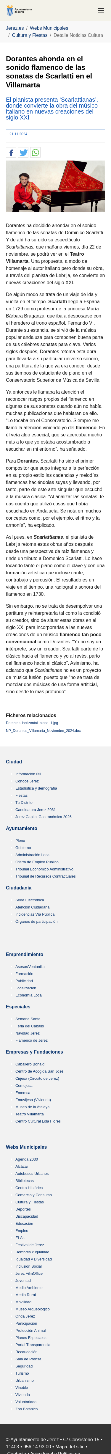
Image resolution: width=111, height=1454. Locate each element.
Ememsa (22, 1092)
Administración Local (32, 855)
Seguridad (24, 1366)
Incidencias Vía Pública (34, 914)
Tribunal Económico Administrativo (44, 869)
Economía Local (29, 995)
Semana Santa (28, 1019)
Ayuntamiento (21, 828)
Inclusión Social (28, 1266)
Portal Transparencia (32, 1345)
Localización (25, 988)
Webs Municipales (26, 1147)
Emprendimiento (24, 954)
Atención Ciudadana (32, 907)
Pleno (20, 840)
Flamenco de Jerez (31, 1040)
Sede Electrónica (29, 900)
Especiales (18, 1006)
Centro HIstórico (29, 1188)
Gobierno (23, 847)
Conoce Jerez (27, 781)
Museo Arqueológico (32, 1309)
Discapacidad (26, 1216)
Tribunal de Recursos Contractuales (45, 876)
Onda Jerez (25, 1316)
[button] (11, 152)
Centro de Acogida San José (39, 1071)
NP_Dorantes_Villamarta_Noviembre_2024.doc (43, 731)
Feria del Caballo (29, 1026)
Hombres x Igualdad (32, 1252)
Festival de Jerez (29, 1245)
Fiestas (21, 795)
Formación (24, 974)
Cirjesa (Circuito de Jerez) (37, 1078)
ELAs (20, 1237)
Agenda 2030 (26, 1159)
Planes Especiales (30, 1337)
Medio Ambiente (29, 1287)
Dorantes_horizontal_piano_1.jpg (32, 723)
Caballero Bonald (29, 1064)
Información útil (28, 774)
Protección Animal (30, 1330)
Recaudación (26, 1352)
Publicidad (24, 981)
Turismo (22, 1373)
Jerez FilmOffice (29, 1273)
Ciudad (14, 761)
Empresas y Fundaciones (34, 1051)
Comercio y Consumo (33, 1195)
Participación (26, 1323)
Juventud (23, 1280)
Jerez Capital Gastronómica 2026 (43, 817)
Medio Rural (25, 1295)
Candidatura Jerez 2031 (35, 809)
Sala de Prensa (28, 1359)
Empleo (21, 1230)
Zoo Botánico (26, 1409)
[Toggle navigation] (101, 10)
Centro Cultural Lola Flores (38, 1121)
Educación (24, 1223)
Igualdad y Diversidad (33, 1259)
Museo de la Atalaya (32, 1107)
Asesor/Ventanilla (30, 966)
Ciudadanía (18, 887)
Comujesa (24, 1085)
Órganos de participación (36, 921)
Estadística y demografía (36, 788)
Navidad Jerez (27, 1033)
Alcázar (21, 1166)
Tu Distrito (24, 802)
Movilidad (23, 1302)
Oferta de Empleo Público (37, 862)
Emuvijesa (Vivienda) (33, 1100)
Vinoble (21, 1387)
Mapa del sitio (70, 1446)
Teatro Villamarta (29, 1114)
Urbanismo (24, 1380)
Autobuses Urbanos (32, 1173)
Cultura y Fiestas (29, 1202)
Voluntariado (25, 1402)
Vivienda (22, 1394)
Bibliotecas (24, 1180)
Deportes (23, 1209)
